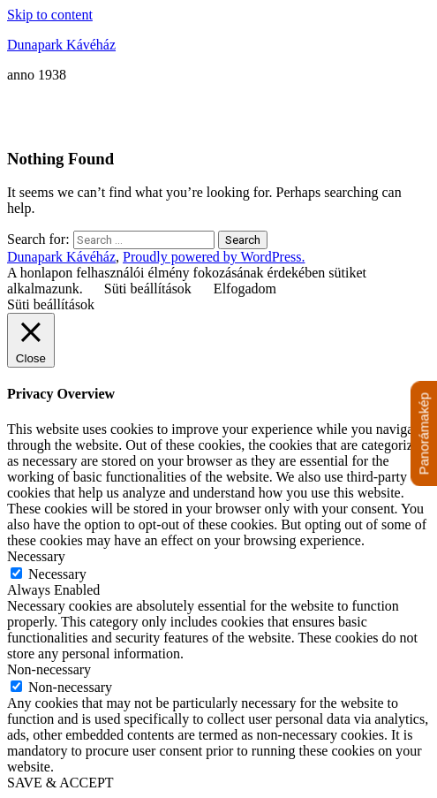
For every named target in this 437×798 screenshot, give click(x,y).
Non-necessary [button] (49, 669)
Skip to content (50, 14)
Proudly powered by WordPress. (214, 256)
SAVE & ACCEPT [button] (60, 782)
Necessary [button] (36, 556)
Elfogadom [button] (245, 288)
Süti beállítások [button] (148, 288)
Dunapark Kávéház (61, 44)
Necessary (57, 573)
